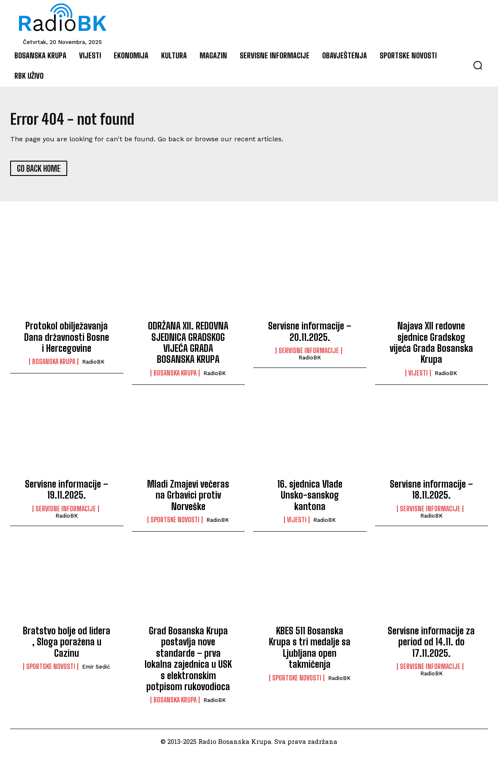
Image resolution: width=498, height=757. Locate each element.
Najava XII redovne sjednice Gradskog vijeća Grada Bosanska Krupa (431, 346)
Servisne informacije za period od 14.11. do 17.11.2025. (431, 645)
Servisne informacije (309, 353)
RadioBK (93, 365)
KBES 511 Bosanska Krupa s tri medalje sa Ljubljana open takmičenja (309, 650)
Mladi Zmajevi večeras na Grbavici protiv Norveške (188, 498)
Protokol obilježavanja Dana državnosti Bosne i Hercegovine (66, 340)
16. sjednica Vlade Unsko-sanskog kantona (309, 498)
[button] (478, 65)
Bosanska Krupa (53, 365)
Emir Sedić (96, 670)
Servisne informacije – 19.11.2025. (66, 492)
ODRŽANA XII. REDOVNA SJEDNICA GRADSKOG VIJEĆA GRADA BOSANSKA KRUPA (188, 346)
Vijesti (418, 376)
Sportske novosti (175, 522)
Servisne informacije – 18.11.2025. (431, 492)
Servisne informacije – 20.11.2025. (309, 335)
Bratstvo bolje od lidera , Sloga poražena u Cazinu (66, 645)
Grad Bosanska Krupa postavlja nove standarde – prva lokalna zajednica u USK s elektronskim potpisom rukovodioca (188, 661)
